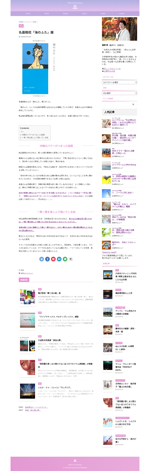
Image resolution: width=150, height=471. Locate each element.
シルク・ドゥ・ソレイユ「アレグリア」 (55, 388)
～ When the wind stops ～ (75, 465)
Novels (28, 13)
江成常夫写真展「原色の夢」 (50, 340)
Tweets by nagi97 (109, 252)
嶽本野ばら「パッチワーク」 (36, 407)
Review (65, 13)
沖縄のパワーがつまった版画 (33, 135)
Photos (46, 13)
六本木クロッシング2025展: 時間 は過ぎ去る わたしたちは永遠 (126, 276)
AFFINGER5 (83, 468)
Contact (122, 13)
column (84, 13)
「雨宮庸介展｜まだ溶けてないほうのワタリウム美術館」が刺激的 (125, 404)
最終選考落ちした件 (123, 293)
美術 (22, 270)
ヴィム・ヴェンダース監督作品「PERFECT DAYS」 (125, 367)
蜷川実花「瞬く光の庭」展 (49, 293)
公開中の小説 (109, 71)
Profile (103, 13)
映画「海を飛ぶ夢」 (33, 410)
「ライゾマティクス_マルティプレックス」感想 (58, 317)
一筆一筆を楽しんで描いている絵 (35, 138)
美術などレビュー (27, 273)
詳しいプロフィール (112, 69)
